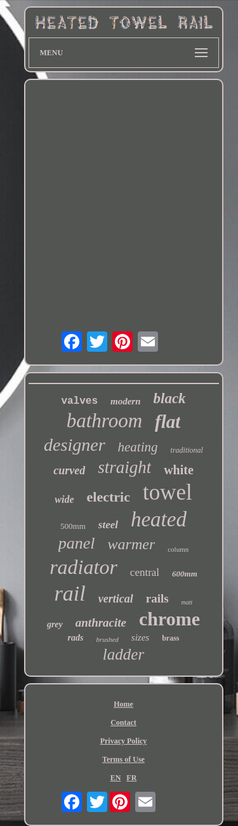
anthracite (101, 622)
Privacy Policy (123, 740)
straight (124, 467)
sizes (140, 637)
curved (69, 470)
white (179, 470)
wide (64, 499)
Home (123, 704)
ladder (123, 654)
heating (138, 447)
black (170, 398)
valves (79, 401)
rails (157, 598)
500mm (73, 526)
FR (131, 777)
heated (159, 519)
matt (187, 602)
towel (167, 492)
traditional (187, 450)
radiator (83, 567)
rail (70, 593)
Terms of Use (123, 759)
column (178, 549)
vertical (115, 598)
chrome (169, 618)
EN (115, 777)
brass (170, 638)
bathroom (104, 421)
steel (108, 525)
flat (167, 421)
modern (125, 401)
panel (76, 543)
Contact (123, 722)
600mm (184, 573)
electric (108, 497)
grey (55, 624)
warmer (131, 544)
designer (74, 445)
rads (75, 638)
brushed (107, 639)
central (144, 572)
